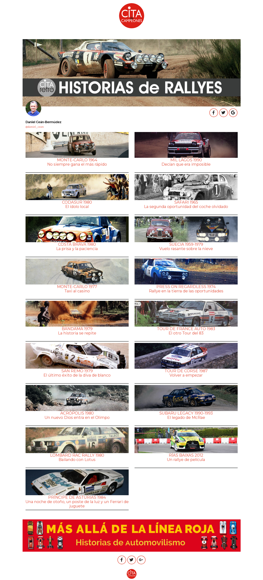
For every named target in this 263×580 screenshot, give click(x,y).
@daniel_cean (35, 126)
